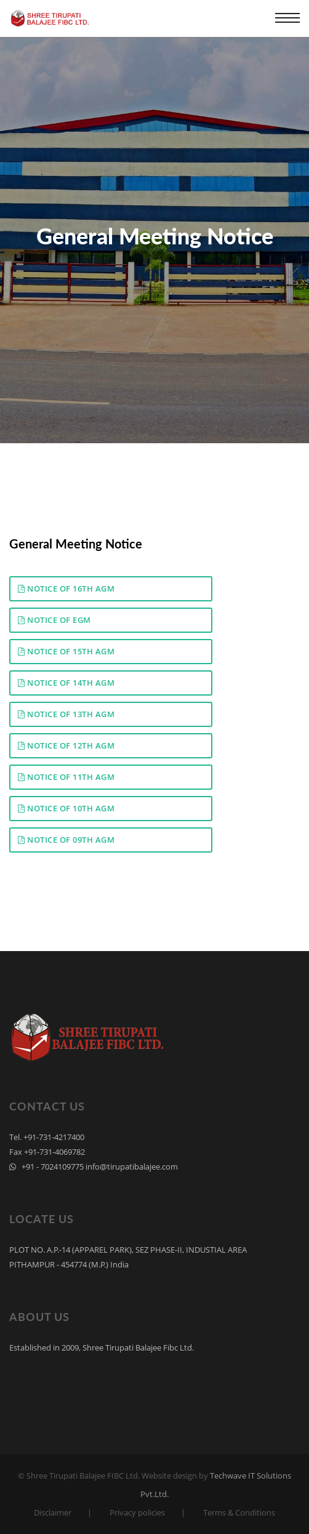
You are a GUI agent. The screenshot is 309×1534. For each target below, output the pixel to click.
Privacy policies (137, 1512)
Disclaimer (52, 1512)
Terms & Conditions (239, 1512)
